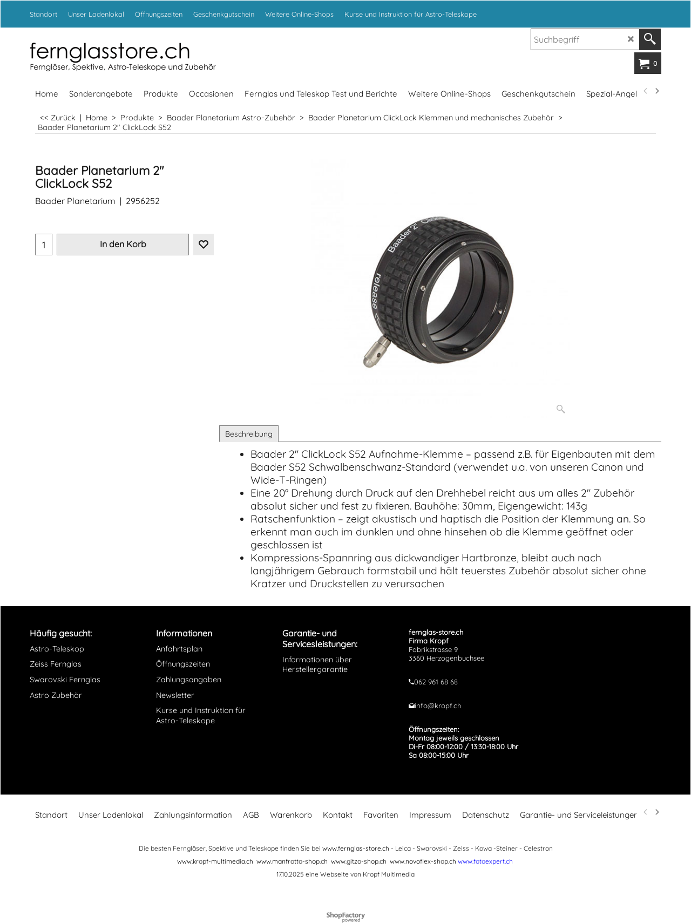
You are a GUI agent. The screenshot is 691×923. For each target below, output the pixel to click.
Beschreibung (249, 434)
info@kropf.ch (438, 705)
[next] (656, 91)
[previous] (646, 91)
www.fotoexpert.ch (485, 861)
